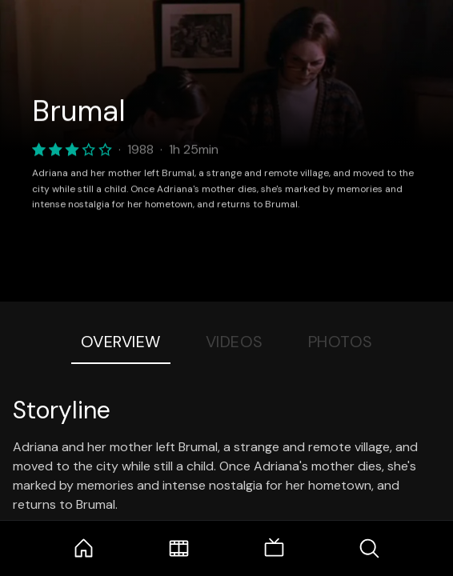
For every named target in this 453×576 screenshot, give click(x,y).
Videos (234, 341)
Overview (121, 341)
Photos (340, 341)
